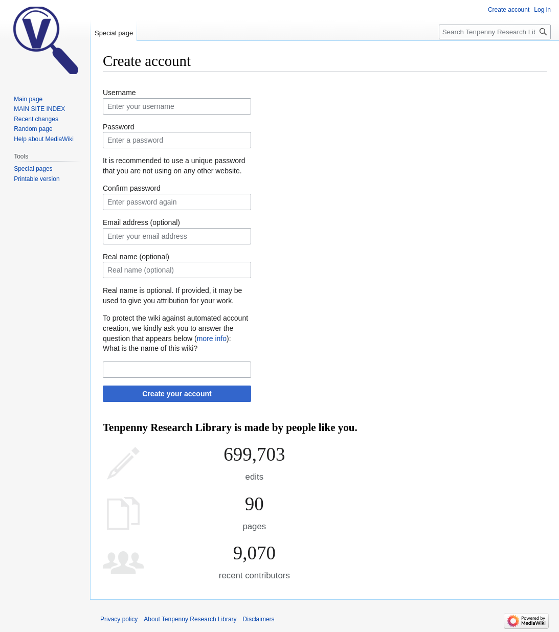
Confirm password (132, 188)
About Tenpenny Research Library (190, 619)
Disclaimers (259, 619)
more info (212, 338)
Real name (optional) (136, 257)
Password (118, 127)
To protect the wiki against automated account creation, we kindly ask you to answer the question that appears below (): (175, 328)
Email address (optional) (141, 222)
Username (119, 92)
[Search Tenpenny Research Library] (495, 32)
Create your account (176, 394)
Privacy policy (119, 619)
